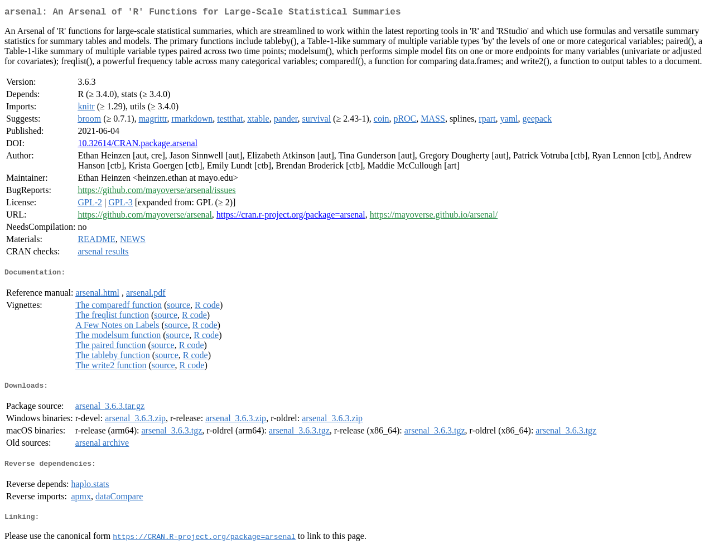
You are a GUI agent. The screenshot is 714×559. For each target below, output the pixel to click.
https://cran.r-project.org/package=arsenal (290, 216)
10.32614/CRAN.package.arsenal (137, 145)
